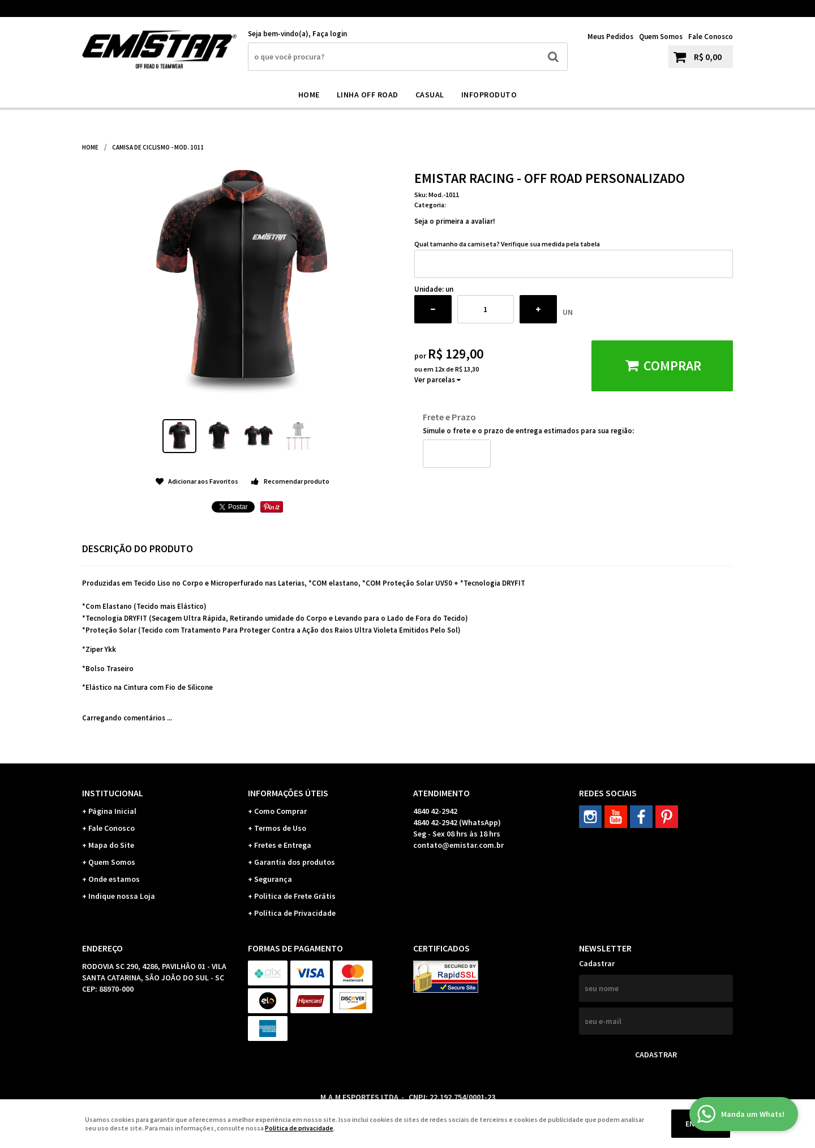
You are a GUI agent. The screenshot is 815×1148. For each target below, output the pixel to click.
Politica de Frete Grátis (295, 896)
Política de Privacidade (295, 913)
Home (309, 94)
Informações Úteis (288, 793)
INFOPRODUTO (489, 94)
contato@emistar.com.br (458, 845)
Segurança (273, 879)
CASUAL (429, 94)
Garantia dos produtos (294, 862)
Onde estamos (114, 879)
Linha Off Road (367, 94)
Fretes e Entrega (282, 845)
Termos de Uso (280, 828)
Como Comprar (280, 811)
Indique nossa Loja (121, 896)
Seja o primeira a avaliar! (454, 221)
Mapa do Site (111, 845)
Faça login (329, 34)
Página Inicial (112, 811)
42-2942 (639, 8)
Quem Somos (661, 36)
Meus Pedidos (610, 36)
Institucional (112, 793)
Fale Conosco (710, 36)
